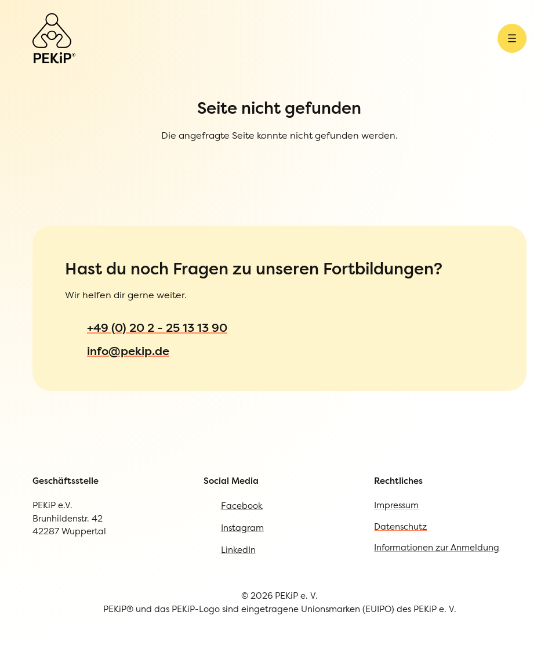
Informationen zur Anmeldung (436, 547)
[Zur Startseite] (53, 38)
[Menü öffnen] (512, 38)
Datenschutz (400, 526)
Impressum (396, 505)
